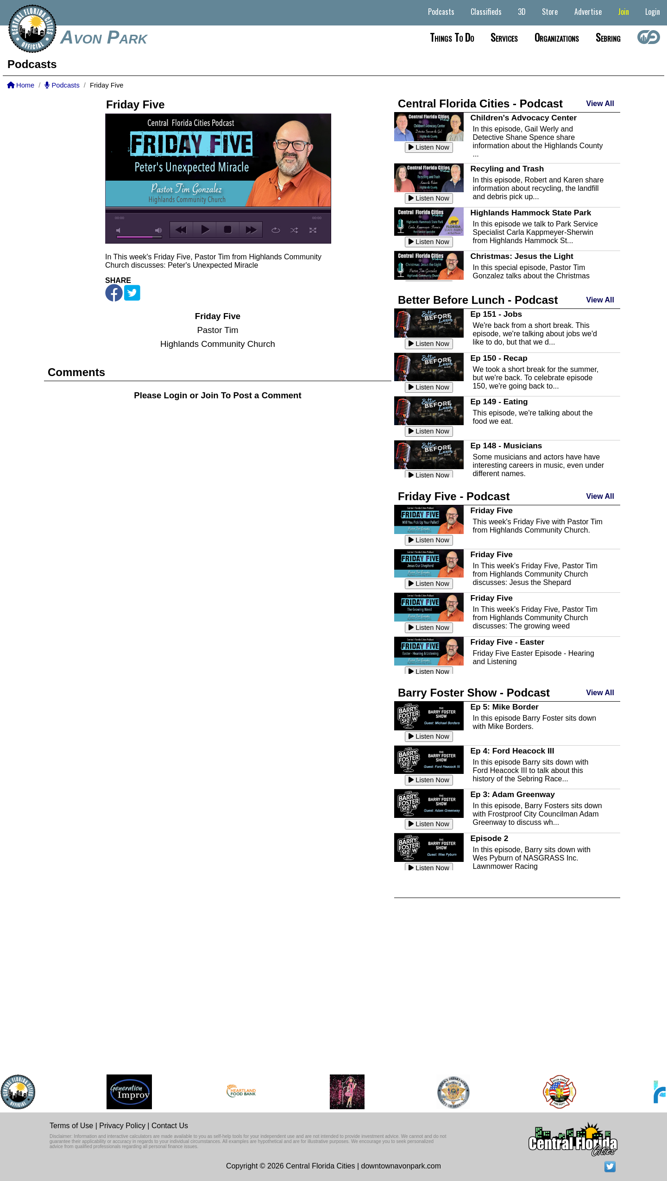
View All (600, 103)
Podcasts (441, 11)
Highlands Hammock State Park (530, 212)
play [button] (204, 230)
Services (504, 37)
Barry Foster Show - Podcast (474, 692)
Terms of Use (71, 1126)
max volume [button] (159, 230)
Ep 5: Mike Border (504, 706)
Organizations (557, 37)
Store (550, 11)
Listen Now (429, 147)
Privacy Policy (122, 1126)
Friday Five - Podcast (454, 496)
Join (623, 11)
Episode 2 (489, 838)
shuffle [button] (294, 230)
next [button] (250, 230)
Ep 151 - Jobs (496, 314)
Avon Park (103, 37)
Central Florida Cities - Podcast (480, 103)
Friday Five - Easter (507, 642)
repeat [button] (276, 230)
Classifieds (486, 11)
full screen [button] (313, 230)
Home (20, 85)
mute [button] (120, 230)
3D (522, 11)
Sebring (608, 37)
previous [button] (181, 230)
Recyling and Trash (507, 168)
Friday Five (491, 510)
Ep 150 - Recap (498, 358)
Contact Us (169, 1126)
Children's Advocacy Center (523, 117)
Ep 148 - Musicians (506, 445)
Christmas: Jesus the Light (521, 256)
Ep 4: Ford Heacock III (512, 750)
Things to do (452, 37)
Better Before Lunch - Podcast (478, 300)
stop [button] (227, 230)
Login (652, 11)
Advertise (588, 11)
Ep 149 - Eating (499, 401)
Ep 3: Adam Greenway (512, 794)
